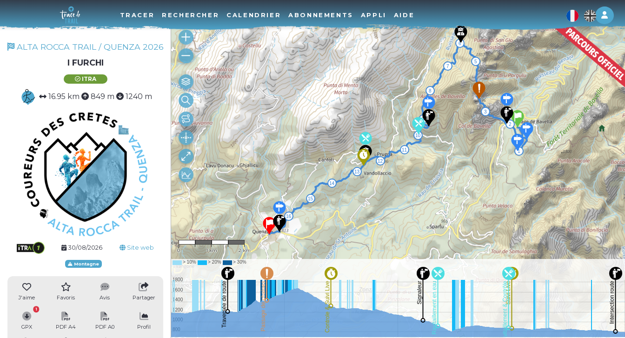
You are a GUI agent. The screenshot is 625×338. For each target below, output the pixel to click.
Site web (137, 247)
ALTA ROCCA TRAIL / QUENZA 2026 (85, 47)
